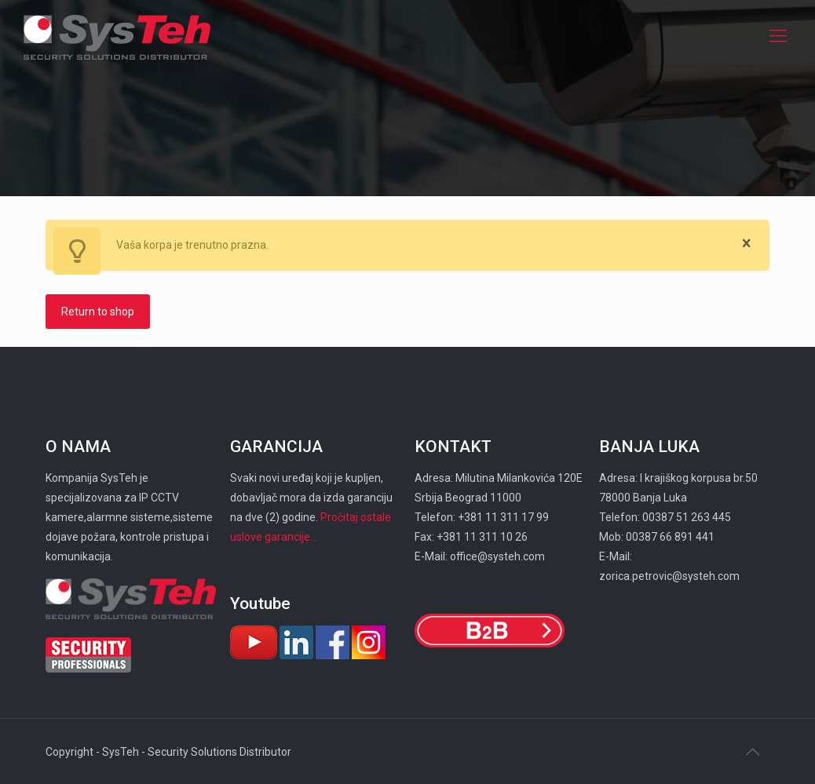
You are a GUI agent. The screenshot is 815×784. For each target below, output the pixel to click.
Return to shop (97, 311)
